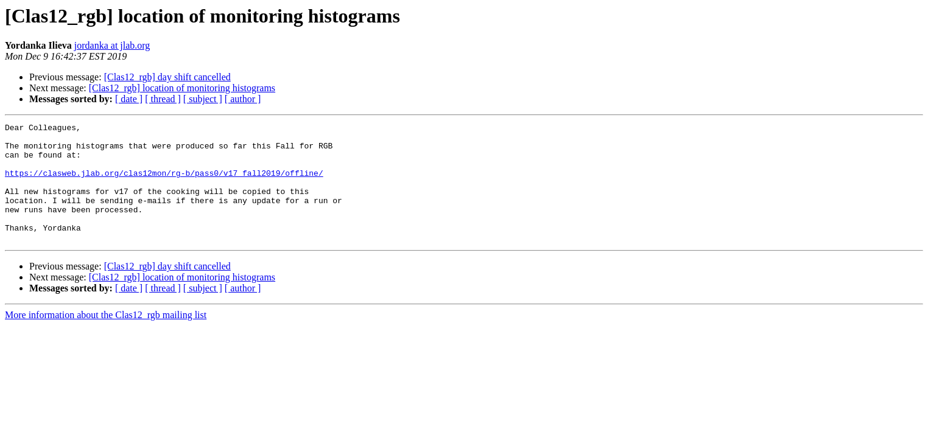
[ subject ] (202, 99)
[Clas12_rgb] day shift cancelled (167, 77)
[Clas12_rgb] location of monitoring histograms (182, 88)
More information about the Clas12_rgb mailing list (105, 338)
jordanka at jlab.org (112, 45)
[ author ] (243, 99)
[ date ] (128, 99)
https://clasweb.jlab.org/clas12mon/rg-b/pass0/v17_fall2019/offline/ (164, 183)
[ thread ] (163, 99)
